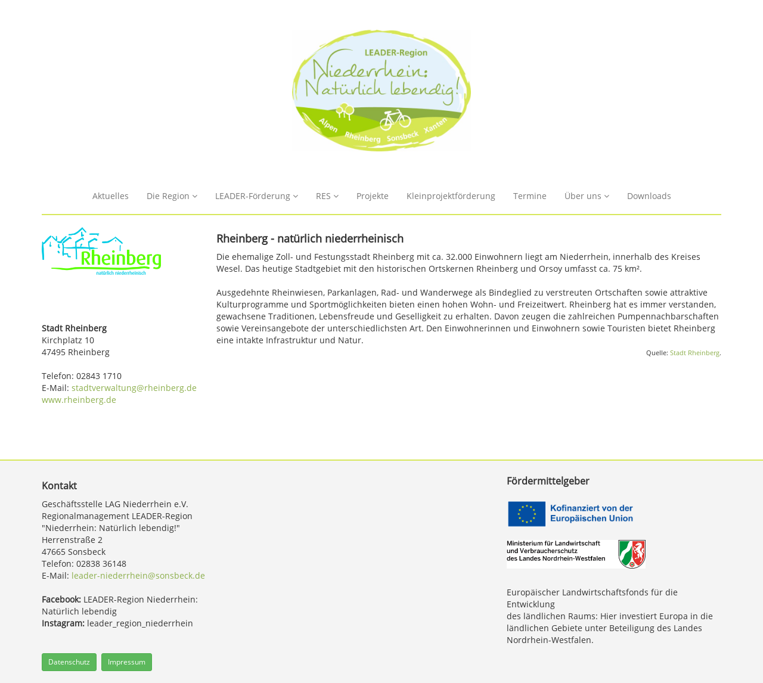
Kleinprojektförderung (451, 195)
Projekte (372, 195)
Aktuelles (110, 195)
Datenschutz (69, 662)
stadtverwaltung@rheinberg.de (134, 387)
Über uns (587, 195)
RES (327, 195)
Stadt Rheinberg (694, 353)
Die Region (172, 195)
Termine (530, 195)
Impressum (126, 662)
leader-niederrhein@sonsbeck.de (138, 575)
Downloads (649, 195)
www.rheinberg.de (79, 399)
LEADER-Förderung (256, 195)
